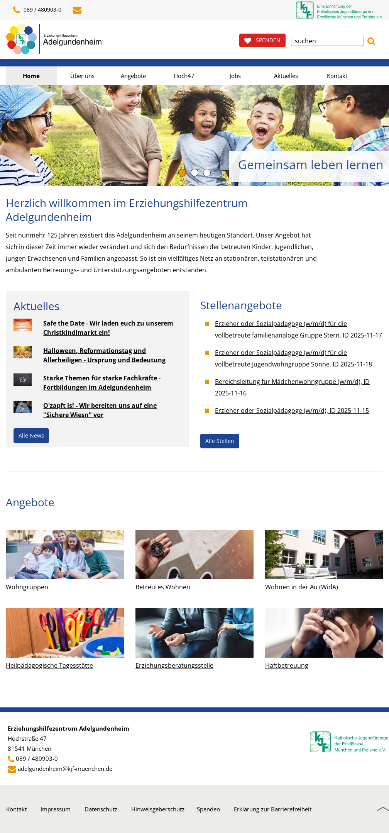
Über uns (82, 76)
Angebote (133, 76)
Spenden (208, 809)
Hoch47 (184, 76)
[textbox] (327, 41)
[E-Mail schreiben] (78, 10)
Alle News (31, 435)
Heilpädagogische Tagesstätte (49, 665)
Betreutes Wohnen (162, 587)
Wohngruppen (27, 587)
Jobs (235, 76)
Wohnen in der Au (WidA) (301, 587)
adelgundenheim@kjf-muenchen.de (65, 768)
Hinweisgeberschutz (157, 809)
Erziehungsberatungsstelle (174, 665)
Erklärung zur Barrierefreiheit (272, 809)
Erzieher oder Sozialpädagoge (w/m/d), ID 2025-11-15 (292, 410)
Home (31, 76)
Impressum (56, 809)
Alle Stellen (219, 440)
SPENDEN (262, 40)
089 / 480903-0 (37, 10)
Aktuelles (286, 76)
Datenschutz (101, 809)
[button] (371, 40)
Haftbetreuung (286, 665)
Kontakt (337, 76)
